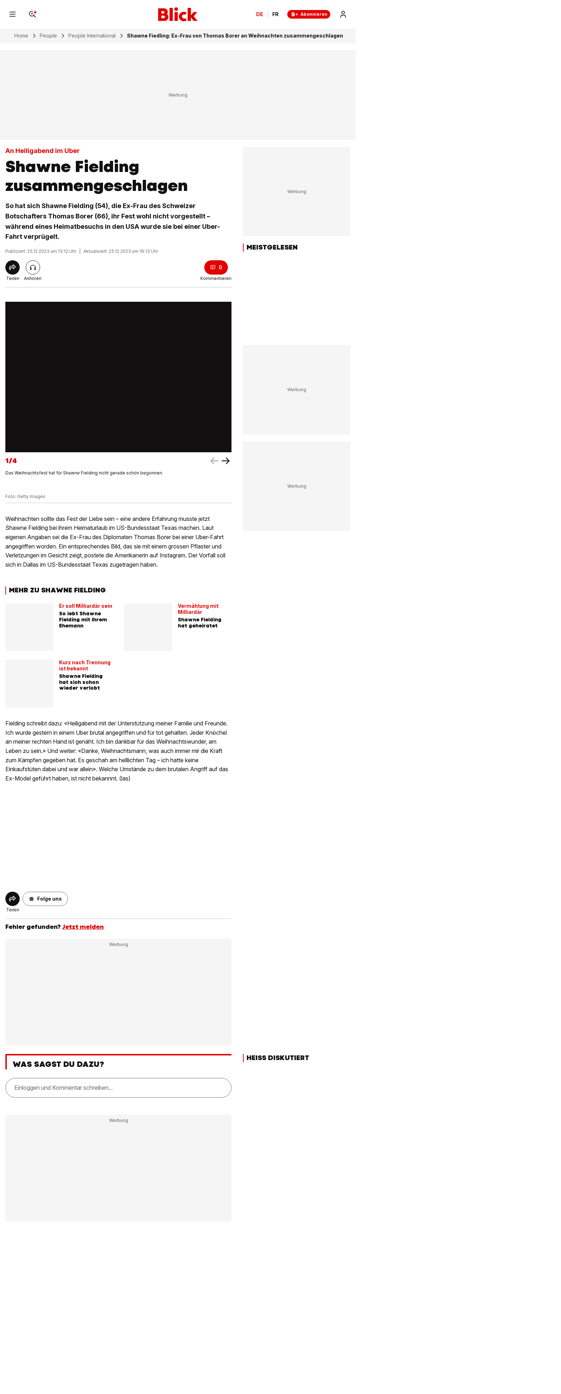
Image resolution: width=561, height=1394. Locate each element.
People (48, 36)
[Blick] (177, 14)
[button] (45, 899)
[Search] (32, 14)
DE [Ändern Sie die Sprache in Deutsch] (259, 14)
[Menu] (12, 14)
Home (21, 36)
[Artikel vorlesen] (33, 267)
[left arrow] (225, 461)
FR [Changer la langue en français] (275, 14)
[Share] (12, 267)
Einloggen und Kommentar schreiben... (63, 1087)
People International (92, 36)
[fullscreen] (118, 377)
